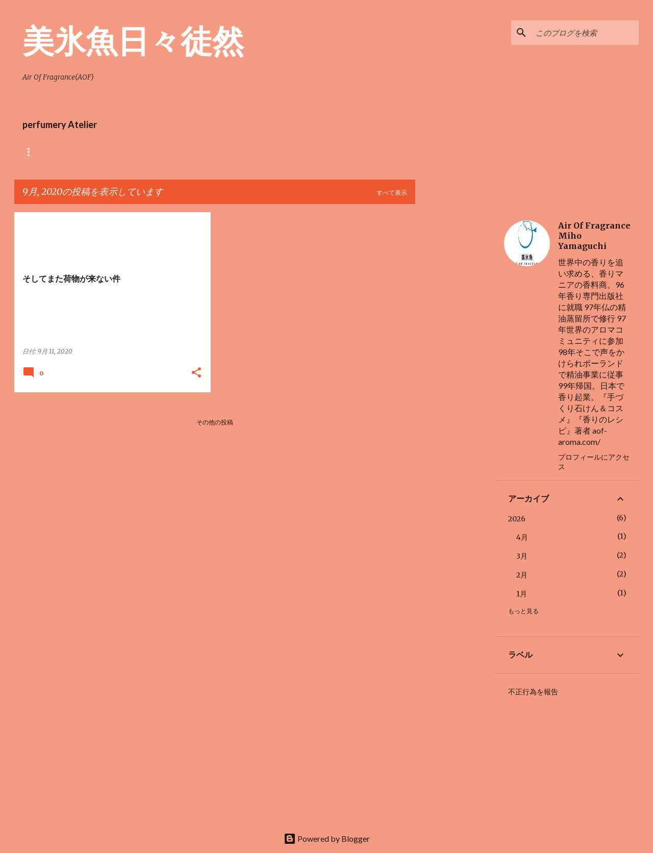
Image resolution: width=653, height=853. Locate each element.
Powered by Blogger (327, 838)
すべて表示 (391, 192)
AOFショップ (82, 152)
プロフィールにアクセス (594, 462)
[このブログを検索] (585, 32)
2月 (522, 575)
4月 (522, 537)
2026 (516, 518)
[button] (196, 373)
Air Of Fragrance (153, 152)
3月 (522, 556)
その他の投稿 (214, 422)
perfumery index (234, 152)
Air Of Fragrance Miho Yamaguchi (594, 235)
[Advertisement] (455, 365)
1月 (521, 593)
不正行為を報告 (533, 691)
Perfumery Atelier (316, 152)
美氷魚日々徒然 (133, 40)
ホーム (31, 152)
